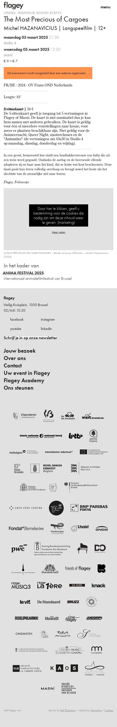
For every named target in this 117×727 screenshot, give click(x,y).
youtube (15, 328)
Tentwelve (96, 710)
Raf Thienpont (67, 710)
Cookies (109, 710)
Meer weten (58, 232)
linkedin (46, 328)
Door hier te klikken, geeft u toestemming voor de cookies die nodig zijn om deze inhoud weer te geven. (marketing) (58, 215)
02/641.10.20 (14, 310)
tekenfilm (26, 13)
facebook (17, 319)
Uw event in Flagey (27, 373)
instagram (48, 319)
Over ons (15, 358)
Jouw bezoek (20, 351)
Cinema (10, 13)
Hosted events (48, 13)
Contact (13, 365)
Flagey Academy (24, 380)
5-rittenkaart (13, 109)
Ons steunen (18, 388)
